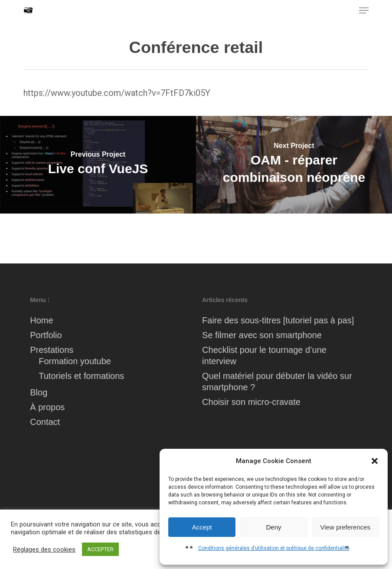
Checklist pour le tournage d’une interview (264, 355)
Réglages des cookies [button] (44, 549)
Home (41, 320)
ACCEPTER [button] (100, 549)
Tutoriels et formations (81, 376)
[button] (374, 461)
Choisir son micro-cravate (251, 402)
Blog (38, 392)
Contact (45, 422)
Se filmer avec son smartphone (262, 335)
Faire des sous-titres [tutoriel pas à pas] (278, 320)
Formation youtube (75, 361)
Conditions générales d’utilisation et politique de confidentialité (274, 548)
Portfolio (46, 335)
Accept (202, 527)
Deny (273, 527)
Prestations (51, 350)
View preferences (345, 527)
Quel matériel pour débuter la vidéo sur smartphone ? (277, 381)
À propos (47, 407)
